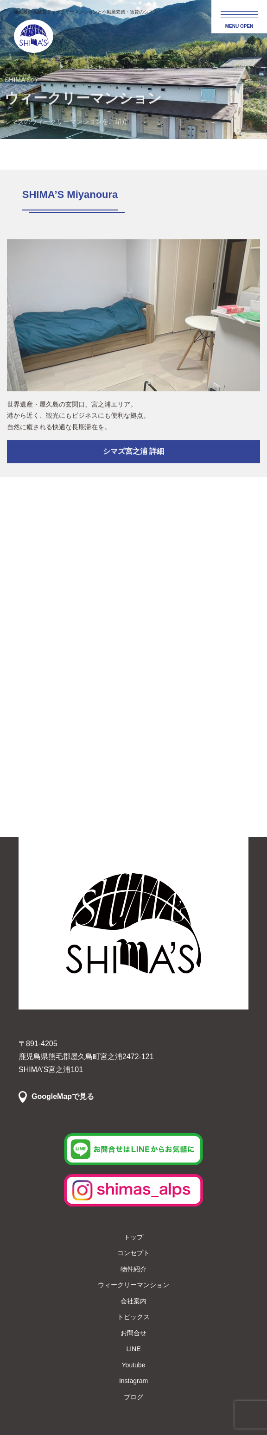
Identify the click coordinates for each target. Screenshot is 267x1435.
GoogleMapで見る (63, 1096)
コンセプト (133, 1253)
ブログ (133, 1397)
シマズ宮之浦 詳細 (133, 453)
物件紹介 (133, 1269)
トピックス (133, 1317)
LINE (133, 1348)
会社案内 (133, 1301)
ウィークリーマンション (133, 1285)
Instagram (133, 1380)
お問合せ (133, 1333)
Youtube (134, 1365)
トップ (133, 1237)
